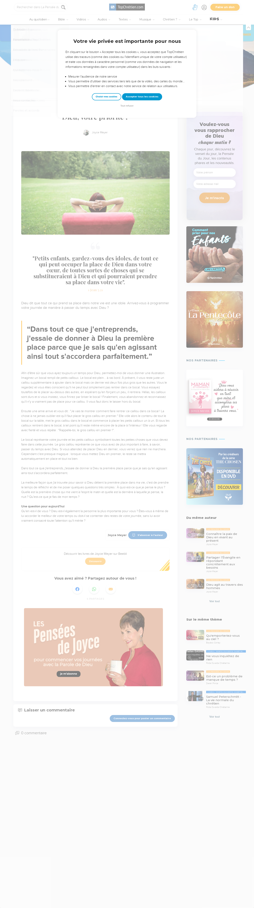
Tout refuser (127, 106)
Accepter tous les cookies (142, 96)
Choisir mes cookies (106, 96)
